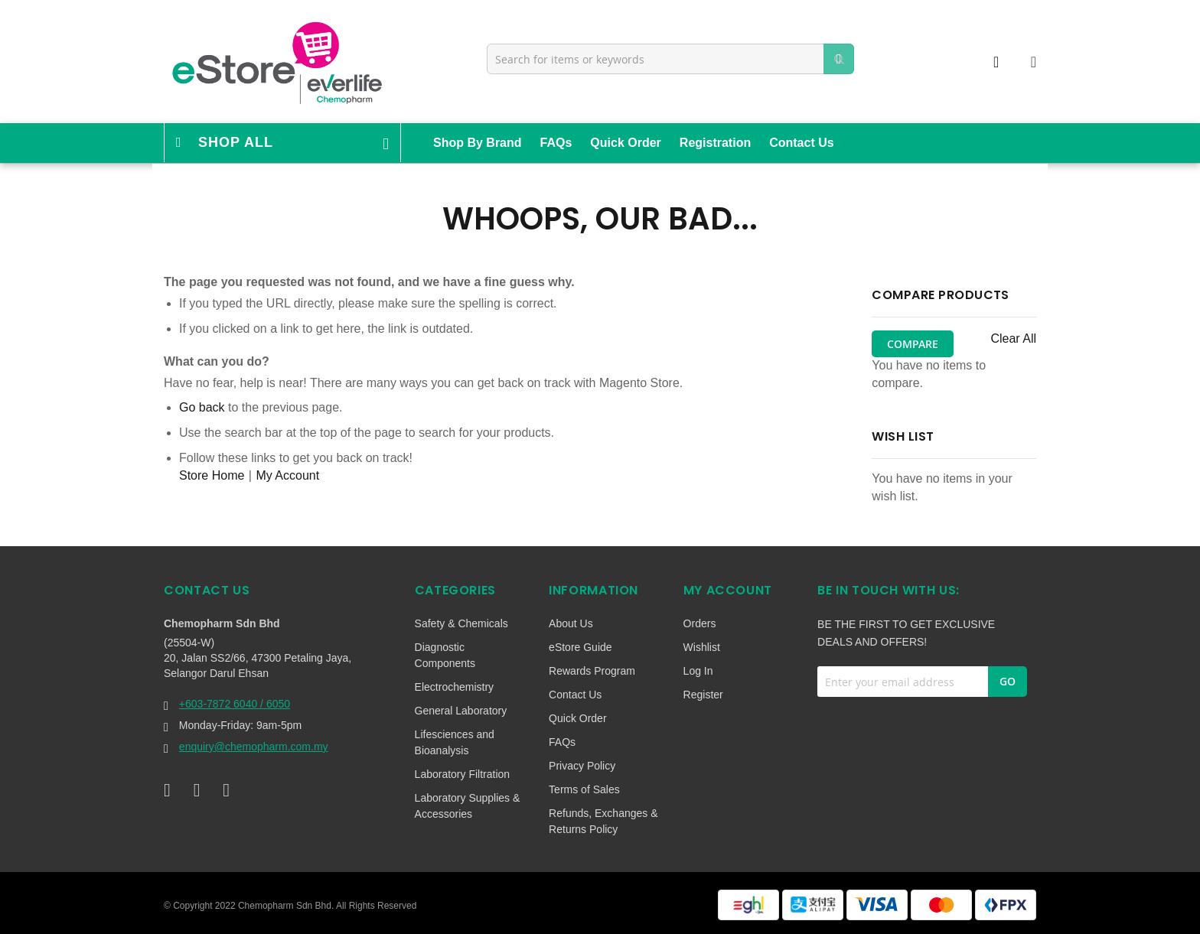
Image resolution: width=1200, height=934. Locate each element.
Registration (715, 142)
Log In (698, 671)
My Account (287, 475)
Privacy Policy (582, 766)
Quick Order (625, 142)
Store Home (211, 475)
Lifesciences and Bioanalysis (454, 742)
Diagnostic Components (445, 655)
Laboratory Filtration (462, 774)
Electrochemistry (454, 687)
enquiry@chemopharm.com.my (253, 746)
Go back (202, 407)
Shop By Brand (477, 142)
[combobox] (670, 59)
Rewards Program (592, 671)
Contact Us (801, 142)
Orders (699, 623)
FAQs (556, 142)
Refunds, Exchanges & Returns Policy (603, 821)
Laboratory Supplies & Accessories (467, 806)
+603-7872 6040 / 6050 (234, 704)
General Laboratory (461, 711)
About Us (571, 623)
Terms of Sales (584, 789)
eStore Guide (580, 647)
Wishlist (701, 647)
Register (703, 694)
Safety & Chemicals (461, 623)
